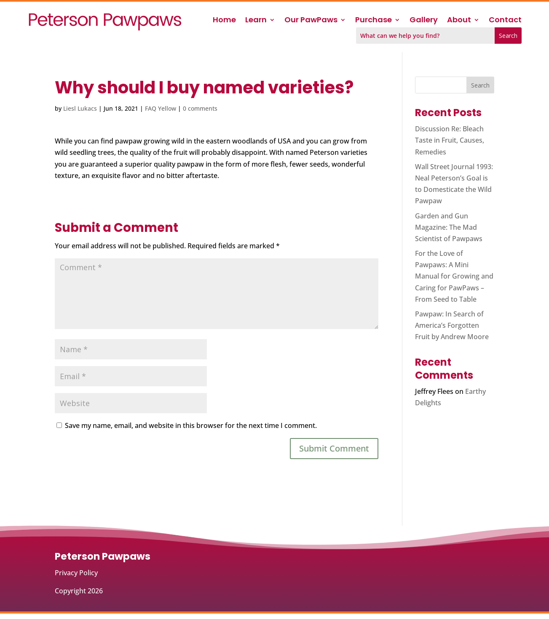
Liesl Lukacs (80, 108)
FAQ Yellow (160, 108)
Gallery (424, 21)
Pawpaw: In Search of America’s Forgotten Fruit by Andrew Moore (452, 325)
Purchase (373, 21)
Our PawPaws (310, 21)
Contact (505, 21)
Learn (256, 21)
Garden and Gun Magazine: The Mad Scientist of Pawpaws (448, 227)
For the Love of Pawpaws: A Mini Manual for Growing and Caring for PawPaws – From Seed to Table (454, 276)
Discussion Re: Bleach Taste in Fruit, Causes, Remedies (449, 140)
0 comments (200, 108)
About (459, 21)
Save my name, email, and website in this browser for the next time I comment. (191, 425)
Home (224, 21)
